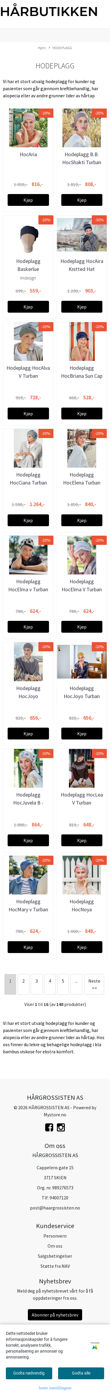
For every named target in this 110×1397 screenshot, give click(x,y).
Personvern (55, 1236)
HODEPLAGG (60, 48)
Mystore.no (55, 1114)
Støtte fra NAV (55, 1266)
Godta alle (81, 1373)
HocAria (28, 154)
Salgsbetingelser (55, 1256)
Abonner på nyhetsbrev (55, 1315)
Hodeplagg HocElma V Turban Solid (82, 589)
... (76, 981)
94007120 (59, 1198)
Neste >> (94, 984)
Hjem (42, 47)
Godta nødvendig (29, 1373)
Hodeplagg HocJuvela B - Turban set (28, 802)
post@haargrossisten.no (55, 1208)
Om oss (55, 1246)
